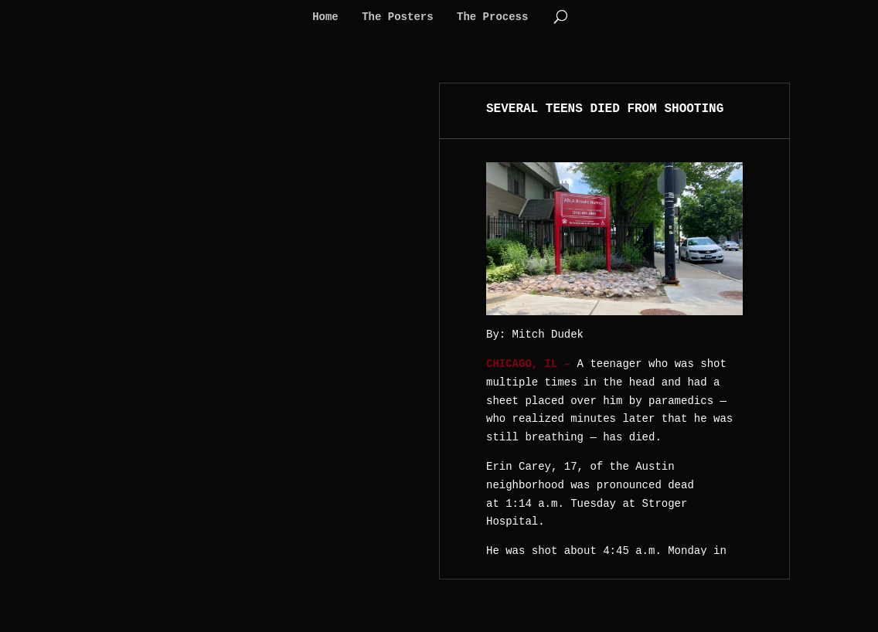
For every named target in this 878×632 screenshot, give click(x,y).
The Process (492, 17)
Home (325, 17)
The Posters (397, 17)
